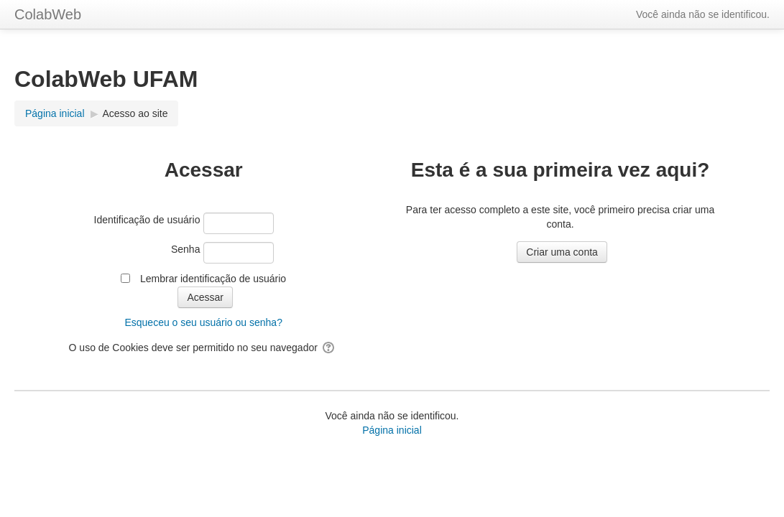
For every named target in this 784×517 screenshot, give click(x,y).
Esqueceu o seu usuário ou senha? (203, 322)
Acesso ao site (134, 113)
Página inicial (392, 430)
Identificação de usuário (147, 219)
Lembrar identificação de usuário (213, 278)
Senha (185, 249)
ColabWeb (47, 14)
